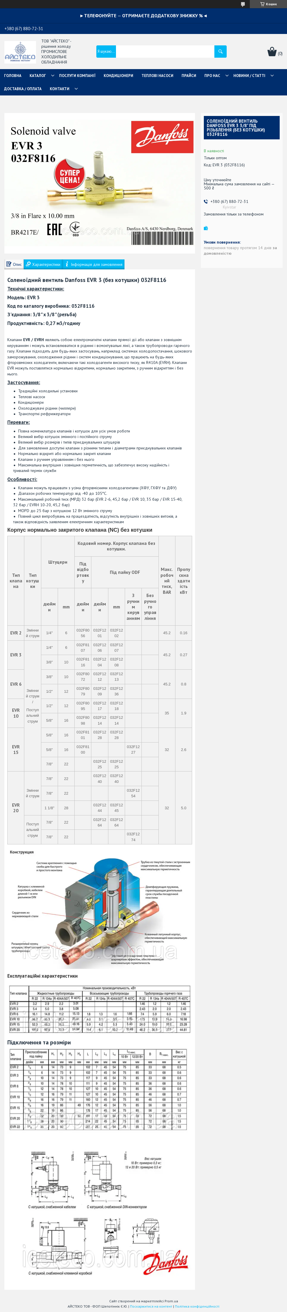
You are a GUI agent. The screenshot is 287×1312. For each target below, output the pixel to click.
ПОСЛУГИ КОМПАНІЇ (77, 75)
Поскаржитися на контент (151, 1306)
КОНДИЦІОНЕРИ (118, 75)
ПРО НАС (212, 75)
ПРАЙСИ (189, 75)
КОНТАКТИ (59, 88)
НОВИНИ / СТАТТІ (249, 75)
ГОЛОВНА (12, 75)
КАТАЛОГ (38, 75)
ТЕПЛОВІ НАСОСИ (157, 75)
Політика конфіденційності (197, 1306)
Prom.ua (171, 1301)
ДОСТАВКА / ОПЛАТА (23, 88)
